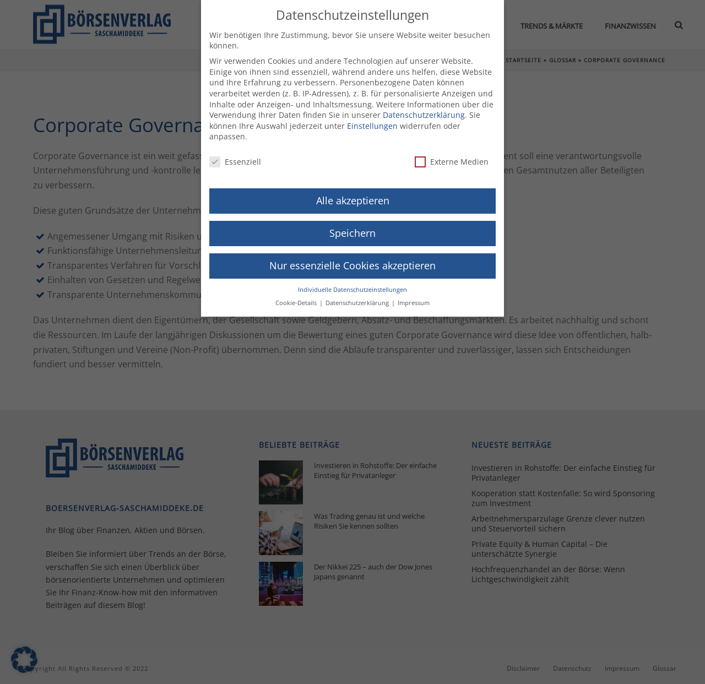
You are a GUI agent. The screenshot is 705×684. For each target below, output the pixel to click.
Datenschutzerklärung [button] (358, 297)
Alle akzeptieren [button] (352, 194)
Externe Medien (452, 155)
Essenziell (235, 155)
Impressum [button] (414, 297)
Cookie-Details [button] (296, 297)
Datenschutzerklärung (424, 109)
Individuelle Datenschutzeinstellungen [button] (352, 283)
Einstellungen (372, 119)
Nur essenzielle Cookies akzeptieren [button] (352, 258)
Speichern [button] (352, 227)
